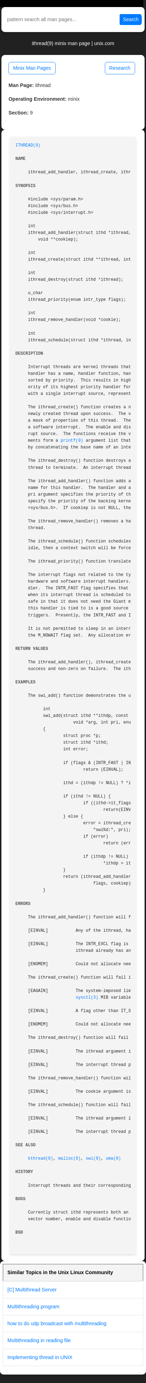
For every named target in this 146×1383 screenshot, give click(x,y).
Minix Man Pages (32, 68)
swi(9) (93, 1158)
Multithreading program (33, 1306)
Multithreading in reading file (39, 1340)
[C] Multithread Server (32, 1289)
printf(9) (72, 440)
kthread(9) (40, 1158)
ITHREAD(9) (27, 145)
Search (130, 19)
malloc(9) (69, 1158)
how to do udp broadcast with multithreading (57, 1323)
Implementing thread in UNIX (39, 1357)
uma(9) (113, 1158)
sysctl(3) (87, 997)
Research (120, 68)
